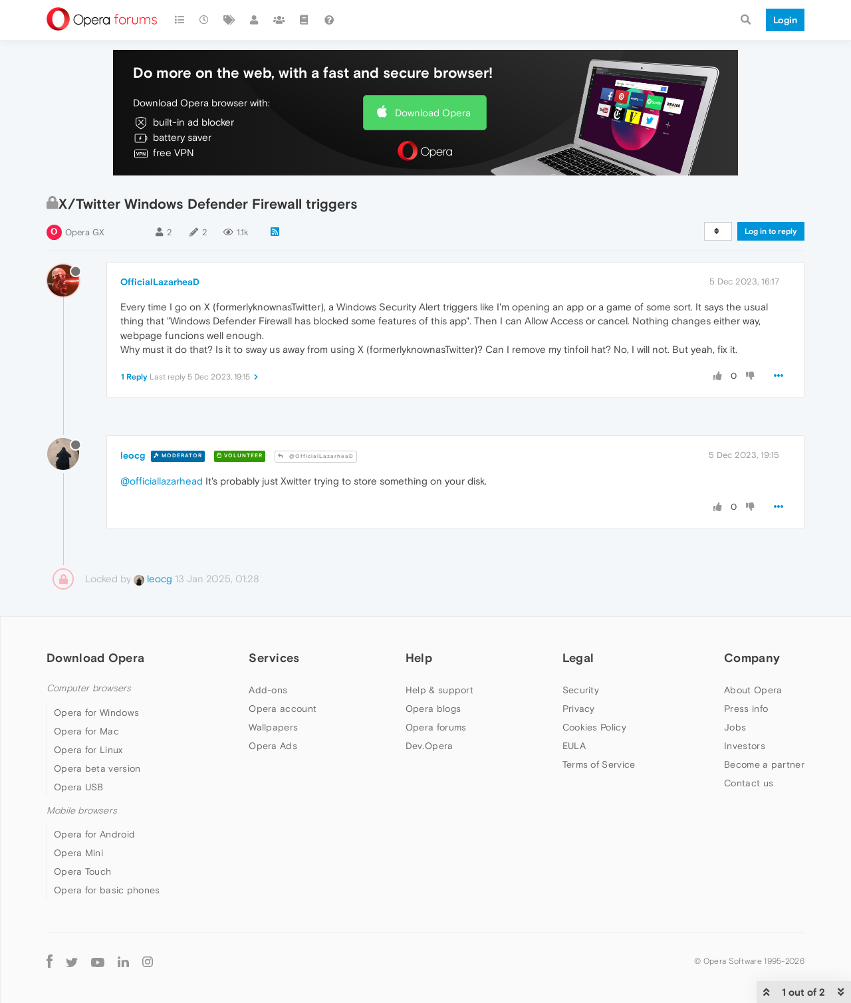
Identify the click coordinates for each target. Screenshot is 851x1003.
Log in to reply (771, 231)
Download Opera (433, 112)
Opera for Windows (96, 712)
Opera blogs (433, 708)
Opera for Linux (88, 749)
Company (752, 658)
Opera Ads (273, 745)
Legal (578, 658)
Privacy (578, 708)
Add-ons (268, 690)
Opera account (282, 708)
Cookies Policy (594, 727)
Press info (746, 708)
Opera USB (79, 787)
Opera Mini (78, 852)
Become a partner (764, 764)
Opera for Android (94, 834)
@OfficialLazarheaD (316, 456)
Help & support (439, 690)
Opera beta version (97, 768)
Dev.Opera (429, 745)
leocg (132, 455)
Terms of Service (599, 764)
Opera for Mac (86, 731)
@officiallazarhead (161, 481)
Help (419, 658)
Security (580, 690)
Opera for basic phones (107, 890)
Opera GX (84, 232)
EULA (574, 745)
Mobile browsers (82, 810)
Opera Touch (82, 871)
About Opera (753, 690)
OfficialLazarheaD (159, 282)
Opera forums (436, 727)
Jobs (735, 727)
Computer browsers (89, 688)
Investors (744, 745)
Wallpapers (273, 727)
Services (274, 658)
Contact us (748, 783)
